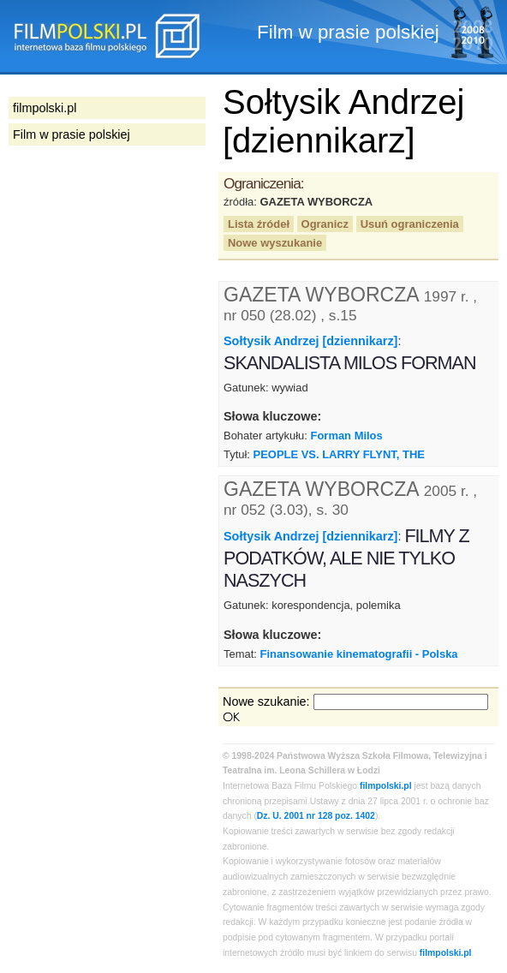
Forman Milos (347, 435)
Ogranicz (325, 224)
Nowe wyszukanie (275, 242)
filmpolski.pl (386, 786)
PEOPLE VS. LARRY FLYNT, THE (339, 454)
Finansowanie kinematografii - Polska (358, 654)
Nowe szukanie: (266, 701)
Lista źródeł (258, 224)
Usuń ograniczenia (410, 224)
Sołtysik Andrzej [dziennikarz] (310, 341)
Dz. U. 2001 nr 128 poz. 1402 (316, 816)
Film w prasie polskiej (71, 134)
